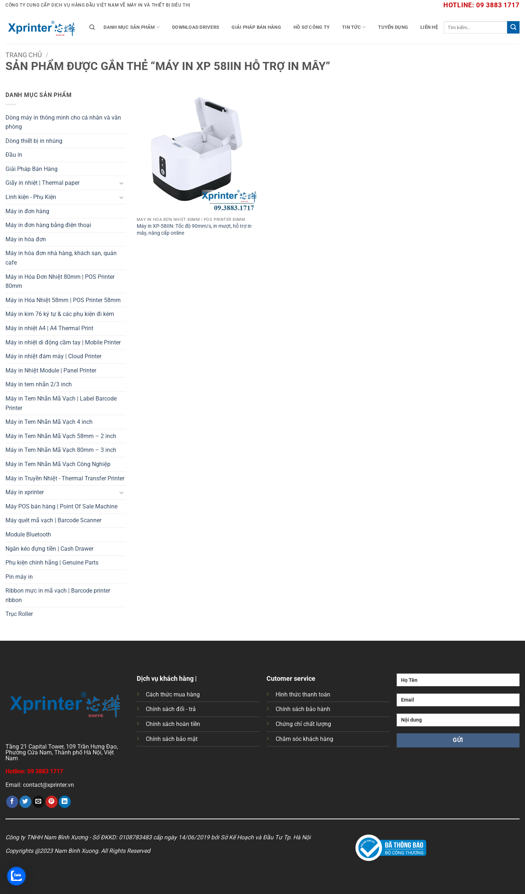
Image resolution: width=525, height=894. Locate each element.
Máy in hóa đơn (25, 239)
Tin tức (354, 27)
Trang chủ (23, 55)
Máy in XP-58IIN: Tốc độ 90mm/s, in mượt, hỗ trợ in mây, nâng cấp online (194, 229)
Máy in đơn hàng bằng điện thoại (48, 225)
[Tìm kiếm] (92, 27)
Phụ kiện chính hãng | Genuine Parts (51, 562)
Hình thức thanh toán (303, 694)
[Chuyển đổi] (121, 183)
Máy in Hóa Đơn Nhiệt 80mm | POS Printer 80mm (59, 281)
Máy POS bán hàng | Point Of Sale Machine (61, 506)
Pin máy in (19, 576)
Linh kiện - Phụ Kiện (30, 197)
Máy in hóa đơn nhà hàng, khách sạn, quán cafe (61, 258)
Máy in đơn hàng (27, 211)
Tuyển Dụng (393, 27)
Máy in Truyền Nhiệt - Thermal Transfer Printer (64, 478)
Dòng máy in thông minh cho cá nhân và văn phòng (63, 122)
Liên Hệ (429, 27)
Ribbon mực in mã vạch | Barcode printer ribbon (57, 595)
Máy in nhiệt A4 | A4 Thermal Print (49, 328)
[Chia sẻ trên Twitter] (25, 802)
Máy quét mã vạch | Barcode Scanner (53, 520)
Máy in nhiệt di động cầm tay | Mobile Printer (63, 342)
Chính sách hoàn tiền (173, 724)
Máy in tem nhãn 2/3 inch (38, 384)
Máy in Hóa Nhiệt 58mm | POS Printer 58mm (63, 300)
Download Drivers (195, 27)
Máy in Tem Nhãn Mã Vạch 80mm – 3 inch (60, 449)
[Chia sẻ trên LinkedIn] (65, 802)
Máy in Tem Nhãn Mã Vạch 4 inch (49, 421)
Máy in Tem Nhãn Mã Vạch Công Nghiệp (57, 464)
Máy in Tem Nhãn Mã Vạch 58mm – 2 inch (60, 436)
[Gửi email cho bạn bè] (38, 802)
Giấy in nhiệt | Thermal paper (42, 182)
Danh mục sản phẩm (132, 27)
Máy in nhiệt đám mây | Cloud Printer (53, 356)
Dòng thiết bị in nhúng (33, 140)
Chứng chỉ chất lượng (303, 724)
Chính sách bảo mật (172, 738)
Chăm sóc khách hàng (304, 738)
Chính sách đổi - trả (171, 709)
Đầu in (13, 154)
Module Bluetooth (28, 534)
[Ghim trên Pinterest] (52, 802)
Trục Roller (19, 613)
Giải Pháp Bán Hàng (256, 27)
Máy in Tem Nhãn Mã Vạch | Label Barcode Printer (61, 403)
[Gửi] (513, 27)
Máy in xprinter (24, 492)
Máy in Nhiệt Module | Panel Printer (50, 370)
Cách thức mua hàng (173, 694)
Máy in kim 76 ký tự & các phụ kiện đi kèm (59, 314)
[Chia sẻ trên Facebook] (12, 802)
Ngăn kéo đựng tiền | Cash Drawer (49, 548)
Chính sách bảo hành (303, 709)
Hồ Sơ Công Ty (311, 27)
